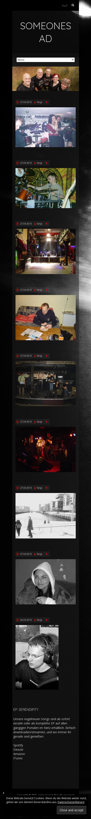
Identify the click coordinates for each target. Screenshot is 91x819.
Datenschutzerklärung (71, 802)
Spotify (18, 745)
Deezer (18, 749)
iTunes (18, 758)
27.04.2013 (26, 102)
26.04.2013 (26, 619)
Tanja (39, 102)
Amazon (19, 754)
